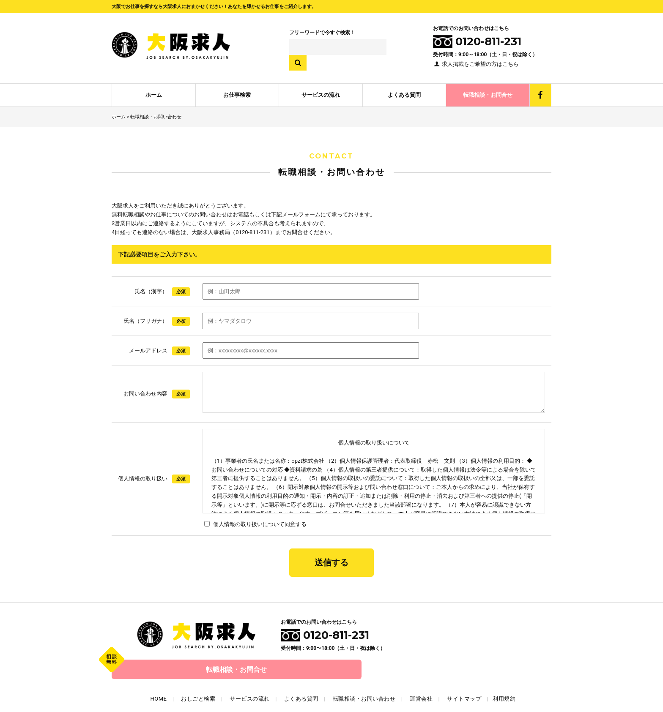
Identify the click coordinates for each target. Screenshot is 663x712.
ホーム (153, 91)
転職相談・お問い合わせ (364, 671)
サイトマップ (464, 671)
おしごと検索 (198, 671)
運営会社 (421, 671)
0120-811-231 (325, 632)
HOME (159, 671)
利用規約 (504, 671)
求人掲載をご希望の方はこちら (476, 64)
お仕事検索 (237, 91)
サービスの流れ (320, 91)
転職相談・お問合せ (487, 91)
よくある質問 (404, 91)
